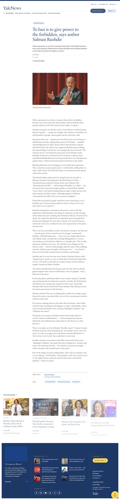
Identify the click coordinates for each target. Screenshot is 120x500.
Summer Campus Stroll (39, 13)
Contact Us (96, 478)
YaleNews (12, 8)
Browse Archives (98, 471)
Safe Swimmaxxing (54, 13)
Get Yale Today (100, 460)
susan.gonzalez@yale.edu (52, 379)
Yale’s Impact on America (23, 13)
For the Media (97, 476)
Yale (95, 494)
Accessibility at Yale (98, 482)
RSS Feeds (96, 473)
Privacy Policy (96, 484)
